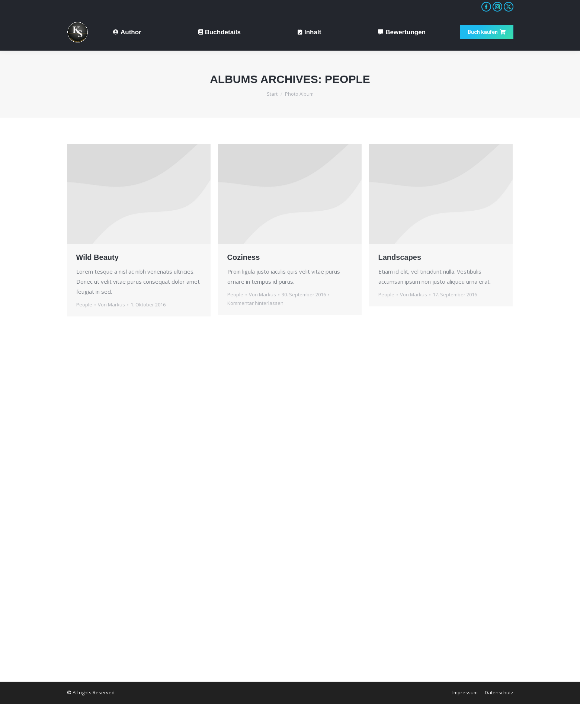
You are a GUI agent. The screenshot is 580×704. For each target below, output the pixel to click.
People (84, 304)
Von (111, 304)
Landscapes (400, 257)
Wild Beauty (97, 257)
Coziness (243, 257)
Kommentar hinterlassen (255, 303)
